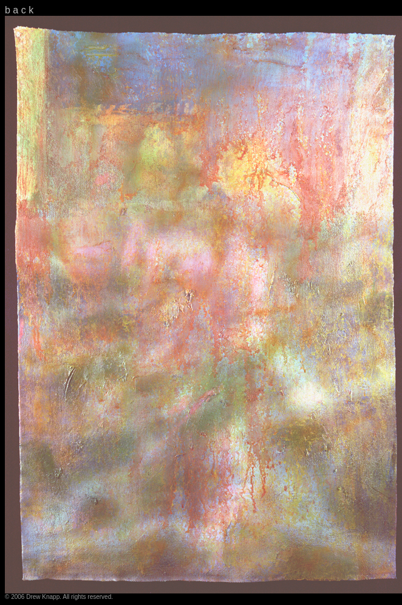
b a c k (19, 10)
